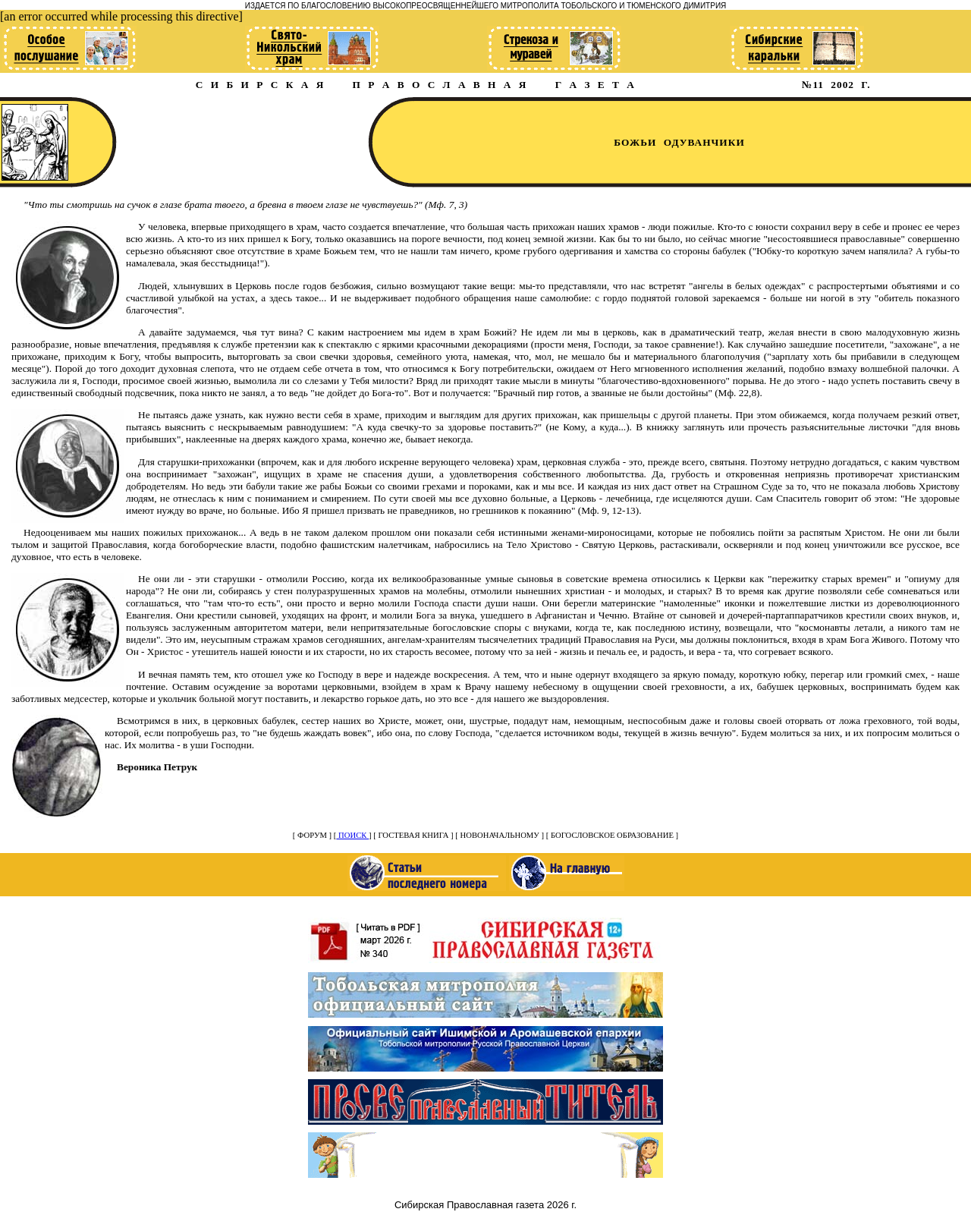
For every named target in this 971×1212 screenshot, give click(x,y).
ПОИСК (352, 835)
